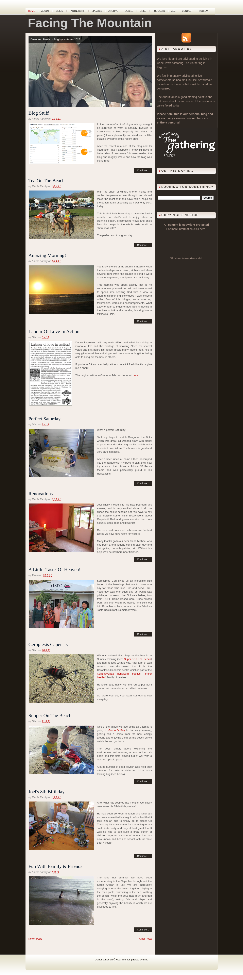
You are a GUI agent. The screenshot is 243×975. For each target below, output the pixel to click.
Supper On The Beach (137, 659)
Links (143, 11)
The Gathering (193, 63)
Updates (97, 11)
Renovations (41, 493)
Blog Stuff (39, 113)
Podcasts (159, 11)
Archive (113, 11)
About (45, 11)
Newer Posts (35, 938)
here (135, 375)
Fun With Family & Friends (56, 866)
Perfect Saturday (45, 418)
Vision (59, 11)
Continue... (143, 170)
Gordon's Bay (116, 730)
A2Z (173, 11)
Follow (203, 11)
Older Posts (145, 938)
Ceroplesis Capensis (48, 644)
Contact (187, 11)
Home (31, 11)
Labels (129, 11)
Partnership (77, 11)
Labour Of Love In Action (54, 331)
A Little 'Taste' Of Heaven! (55, 569)
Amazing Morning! (47, 255)
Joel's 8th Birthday (47, 791)
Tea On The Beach (47, 180)
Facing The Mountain (90, 23)
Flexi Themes (123, 959)
